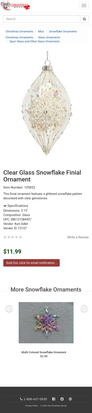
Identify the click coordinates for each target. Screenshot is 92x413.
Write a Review (78, 237)
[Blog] (70, 399)
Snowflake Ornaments (63, 31)
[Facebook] (53, 399)
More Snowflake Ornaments (46, 289)
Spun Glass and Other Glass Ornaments (35, 41)
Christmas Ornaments (19, 31)
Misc (41, 31)
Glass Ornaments (49, 37)
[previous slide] (9, 308)
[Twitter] (62, 399)
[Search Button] (84, 19)
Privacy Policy (31, 406)
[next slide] (84, 308)
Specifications (15, 206)
